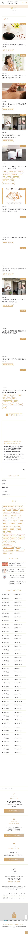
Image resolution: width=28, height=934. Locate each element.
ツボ (4, 532)
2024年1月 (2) (5, 624)
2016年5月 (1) (18, 749)
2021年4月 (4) (5, 675)
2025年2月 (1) (5, 602)
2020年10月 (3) (18, 683)
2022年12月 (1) (18, 642)
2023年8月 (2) (18, 627)
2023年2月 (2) (18, 638)
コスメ (12, 180)
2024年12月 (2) (5, 605)
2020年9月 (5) (5, 686)
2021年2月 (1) (5, 679)
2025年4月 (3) (18, 598)
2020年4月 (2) (18, 694)
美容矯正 (5, 529)
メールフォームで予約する (14, 835)
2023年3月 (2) (5, 638)
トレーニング (20, 535)
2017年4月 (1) (18, 745)
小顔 (4, 509)
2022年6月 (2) (5, 653)
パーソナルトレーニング (9, 535)
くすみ (9, 177)
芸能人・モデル (20, 550)
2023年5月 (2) (5, 635)
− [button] (26, 918)
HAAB (4, 407)
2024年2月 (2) (18, 620)
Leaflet (5, 920)
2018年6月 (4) (5, 734)
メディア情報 (5, 491)
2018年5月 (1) (18, 734)
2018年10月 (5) (5, 727)
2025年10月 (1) (18, 594)
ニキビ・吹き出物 (7, 401)
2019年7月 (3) (5, 712)
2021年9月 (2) (5, 668)
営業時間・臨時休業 (8, 50)
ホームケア (16, 177)
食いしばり (5, 515)
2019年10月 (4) (18, 705)
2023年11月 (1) (5, 627)
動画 (11, 553)
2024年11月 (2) (18, 605)
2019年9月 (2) (5, 708)
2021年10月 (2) (18, 664)
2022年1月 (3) (5, 660)
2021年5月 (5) (18, 672)
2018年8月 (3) (5, 730)
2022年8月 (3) (5, 650)
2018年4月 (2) (5, 738)
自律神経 (19, 529)
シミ (4, 177)
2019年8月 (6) (18, 708)
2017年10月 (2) (5, 741)
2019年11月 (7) (5, 705)
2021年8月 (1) (18, 668)
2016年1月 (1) (18, 752)
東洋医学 (12, 529)
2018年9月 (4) (18, 727)
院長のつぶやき (6, 494)
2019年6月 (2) (18, 712)
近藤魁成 (5, 553)
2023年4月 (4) (18, 635)
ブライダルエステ (7, 544)
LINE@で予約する (14, 859)
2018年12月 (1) (5, 723)
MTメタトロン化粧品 (8, 550)
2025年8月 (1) (5, 598)
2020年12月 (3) (5, 683)
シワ (21, 174)
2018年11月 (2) (18, 723)
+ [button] (26, 916)
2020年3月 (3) (5, 697)
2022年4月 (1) (18, 653)
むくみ (21, 509)
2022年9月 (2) (18, 646)
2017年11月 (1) (18, 738)
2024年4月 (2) (18, 616)
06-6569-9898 (14, 802)
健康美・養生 (5, 487)
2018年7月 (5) (18, 730)
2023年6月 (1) (18, 631)
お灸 (4, 526)
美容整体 (17, 526)
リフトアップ (6, 174)
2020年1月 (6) (5, 701)
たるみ (4, 171)
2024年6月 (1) (18, 613)
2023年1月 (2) (5, 642)
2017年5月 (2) (5, 745)
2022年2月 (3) (18, 657)
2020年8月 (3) (18, 686)
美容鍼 (3, 483)
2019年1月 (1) (18, 719)
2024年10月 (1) (5, 609)
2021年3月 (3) (18, 675)
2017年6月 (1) (18, 741)
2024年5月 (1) (5, 616)
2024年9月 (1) (18, 609)
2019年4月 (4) (18, 716)
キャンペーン (18, 506)
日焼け (13, 398)
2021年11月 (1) (5, 664)
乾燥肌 (15, 401)
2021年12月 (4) (18, 660)
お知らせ (4, 480)
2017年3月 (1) (5, 749)
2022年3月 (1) (5, 657)
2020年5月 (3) (5, 694)
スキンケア (5, 180)
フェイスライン (19, 171)
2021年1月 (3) (18, 679)
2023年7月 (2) (5, 631)
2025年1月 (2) (18, 602)
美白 (8, 398)
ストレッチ (5, 538)
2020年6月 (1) (18, 690)
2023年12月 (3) (18, 624)
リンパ (9, 532)
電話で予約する (14, 810)
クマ (4, 398)
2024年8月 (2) (5, 613)
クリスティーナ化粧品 (8, 183)
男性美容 (20, 523)
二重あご (11, 171)
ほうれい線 (14, 174)
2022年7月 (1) (18, 650)
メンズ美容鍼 (12, 523)
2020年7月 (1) (5, 690)
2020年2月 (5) (18, 697)
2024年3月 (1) (5, 620)
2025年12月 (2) (5, 594)
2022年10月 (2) (5, 646)
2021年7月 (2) (5, 672)
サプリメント (12, 541)
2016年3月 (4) (5, 752)
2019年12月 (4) (18, 701)
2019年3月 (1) (5, 719)
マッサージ (10, 526)
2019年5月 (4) (5, 716)
